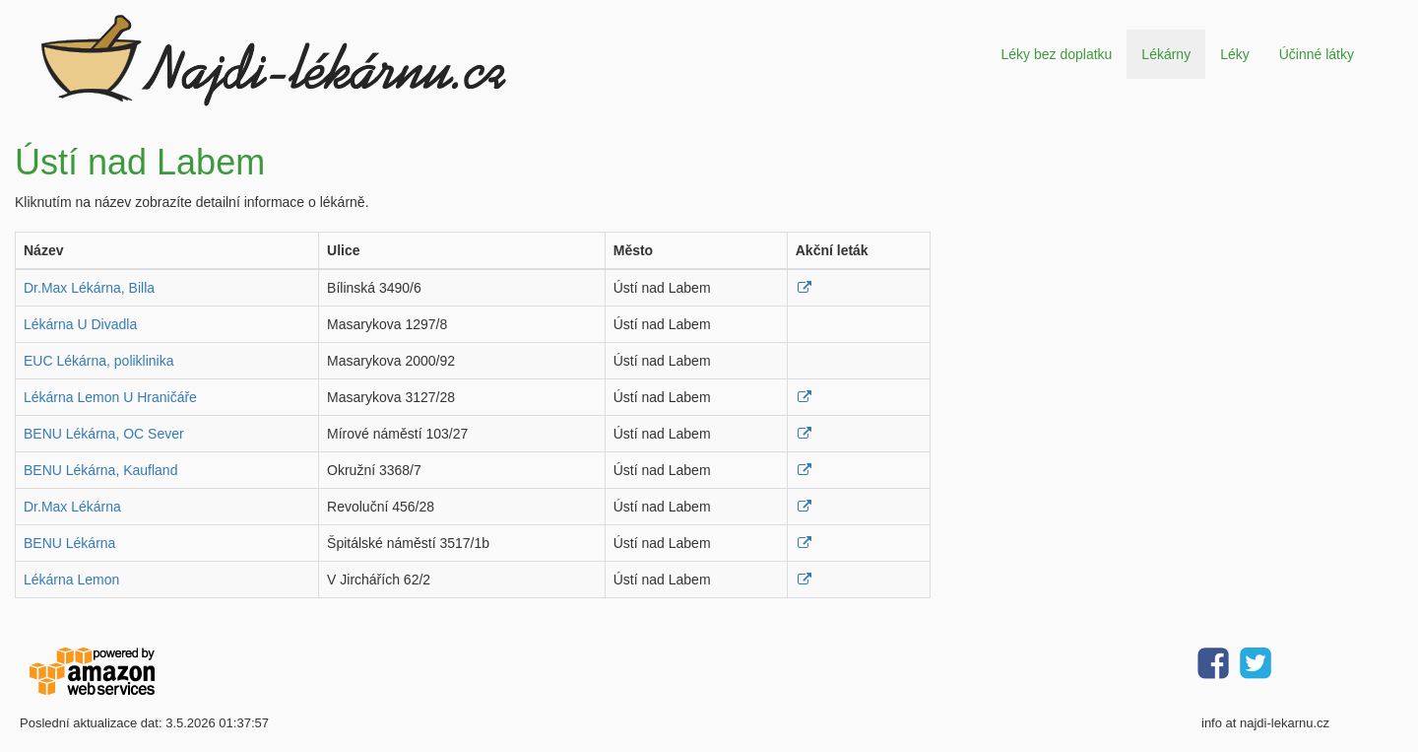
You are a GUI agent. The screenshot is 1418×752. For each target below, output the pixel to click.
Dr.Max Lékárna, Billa (89, 288)
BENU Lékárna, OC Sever (104, 434)
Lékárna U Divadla (80, 324)
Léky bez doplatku (1056, 54)
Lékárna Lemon (71, 579)
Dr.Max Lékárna (72, 506)
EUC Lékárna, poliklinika (99, 361)
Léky (1235, 54)
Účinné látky (1316, 54)
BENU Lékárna (69, 543)
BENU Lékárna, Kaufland (100, 470)
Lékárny (1166, 54)
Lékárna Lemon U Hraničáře (110, 397)
